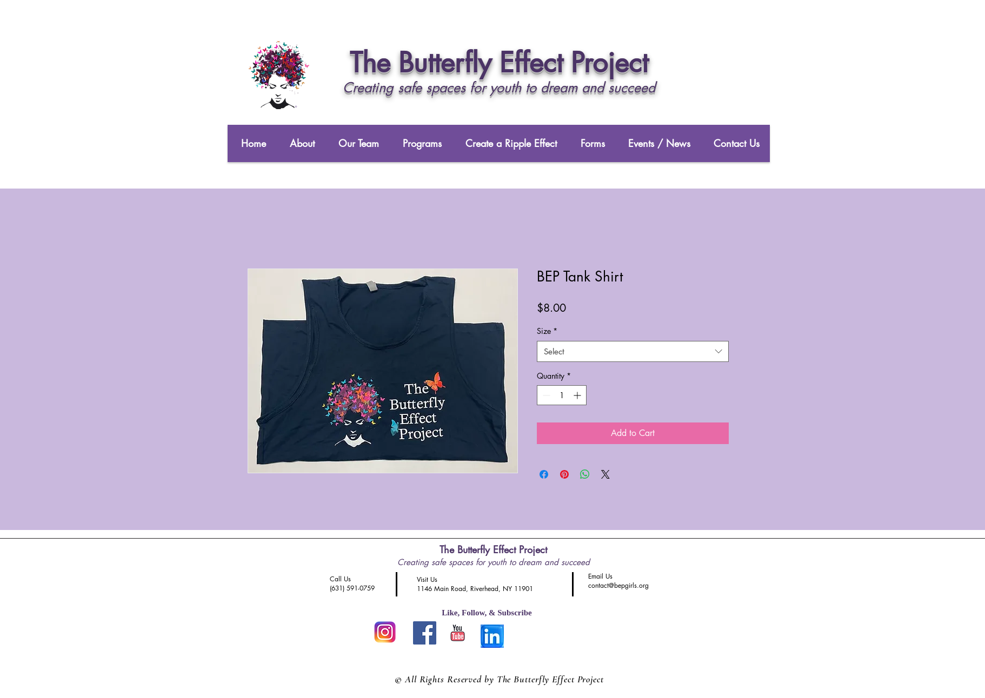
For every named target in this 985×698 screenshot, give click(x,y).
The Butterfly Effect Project (493, 549)
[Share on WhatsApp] (584, 474)
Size (547, 331)
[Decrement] (545, 395)
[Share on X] (605, 474)
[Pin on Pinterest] (564, 474)
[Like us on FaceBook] (424, 633)
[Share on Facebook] (543, 474)
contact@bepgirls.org (618, 585)
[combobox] (633, 351)
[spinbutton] (561, 395)
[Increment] (578, 395)
